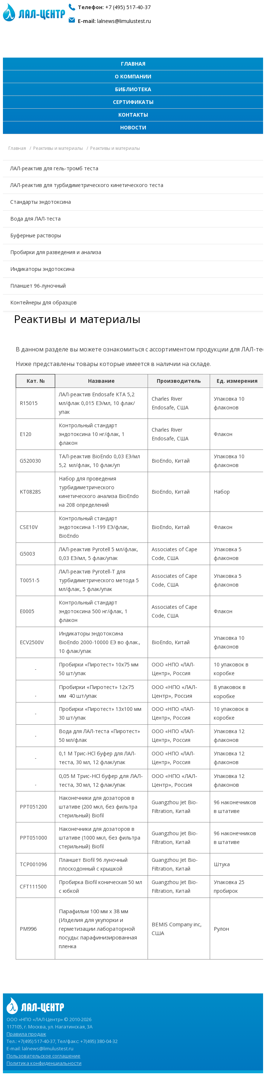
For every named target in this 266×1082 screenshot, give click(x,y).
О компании (133, 76)
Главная (133, 63)
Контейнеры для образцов (43, 302)
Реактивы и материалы (58, 148)
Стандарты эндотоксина (40, 201)
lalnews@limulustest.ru (124, 20)
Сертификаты (133, 101)
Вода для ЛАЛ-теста (35, 218)
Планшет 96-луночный (38, 285)
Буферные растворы (35, 235)
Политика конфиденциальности (44, 1063)
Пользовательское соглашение (43, 1055)
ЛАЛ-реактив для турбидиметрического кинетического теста (86, 185)
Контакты (133, 114)
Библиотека (133, 89)
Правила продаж (26, 1034)
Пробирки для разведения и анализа (55, 252)
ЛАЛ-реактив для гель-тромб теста (54, 168)
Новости (133, 127)
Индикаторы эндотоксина (42, 268)
